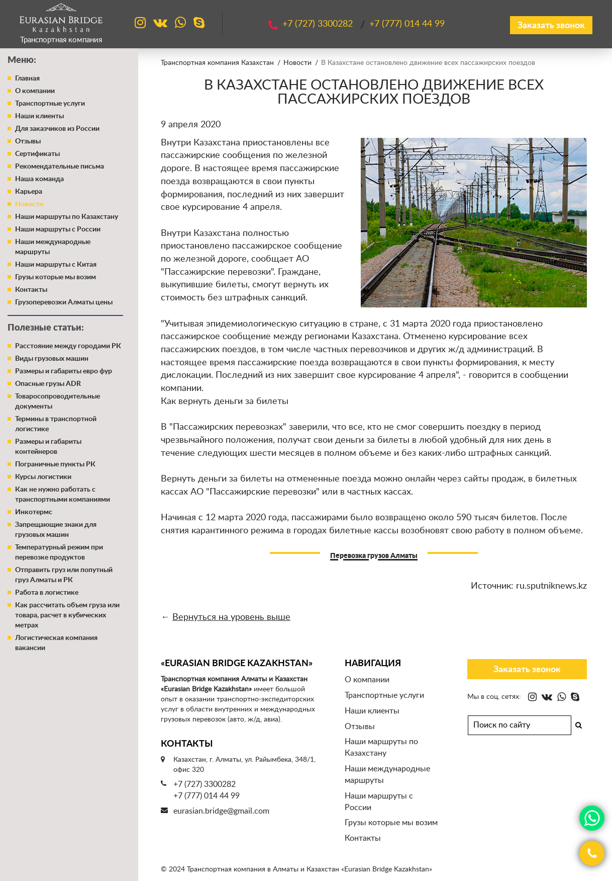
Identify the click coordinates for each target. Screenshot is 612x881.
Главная (27, 78)
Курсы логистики (43, 476)
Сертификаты (37, 153)
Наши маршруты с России (57, 229)
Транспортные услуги (50, 103)
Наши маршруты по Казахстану (66, 216)
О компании (35, 91)
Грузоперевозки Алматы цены (64, 302)
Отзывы (28, 141)
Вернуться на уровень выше (231, 617)
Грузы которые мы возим (55, 277)
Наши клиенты (39, 116)
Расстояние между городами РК (68, 346)
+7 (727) (318, 24)
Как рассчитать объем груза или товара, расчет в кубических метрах (67, 615)
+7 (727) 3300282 (204, 784)
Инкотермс (33, 512)
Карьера (28, 191)
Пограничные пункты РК (55, 464)
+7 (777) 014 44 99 (206, 796)
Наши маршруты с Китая (55, 264)
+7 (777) (407, 24)
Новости (29, 204)
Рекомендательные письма (59, 166)
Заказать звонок (551, 25)
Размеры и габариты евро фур (63, 371)
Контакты (31, 289)
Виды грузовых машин (51, 358)
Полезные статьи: (46, 328)
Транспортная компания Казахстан (217, 62)
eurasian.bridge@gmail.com (221, 811)
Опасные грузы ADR (48, 383)
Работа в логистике (46, 592)
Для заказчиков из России (57, 128)
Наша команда (39, 179)
